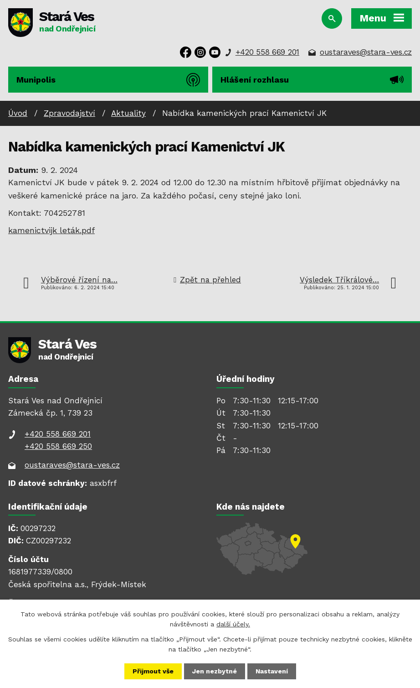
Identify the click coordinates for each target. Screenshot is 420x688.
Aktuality (128, 113)
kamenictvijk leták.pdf (51, 230)
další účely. (233, 624)
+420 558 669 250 (58, 446)
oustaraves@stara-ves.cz (366, 52)
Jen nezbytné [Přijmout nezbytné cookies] (214, 671)
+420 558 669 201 (267, 52)
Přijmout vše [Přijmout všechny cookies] (153, 671)
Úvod (17, 113)
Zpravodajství (69, 113)
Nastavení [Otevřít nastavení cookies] (272, 671)
